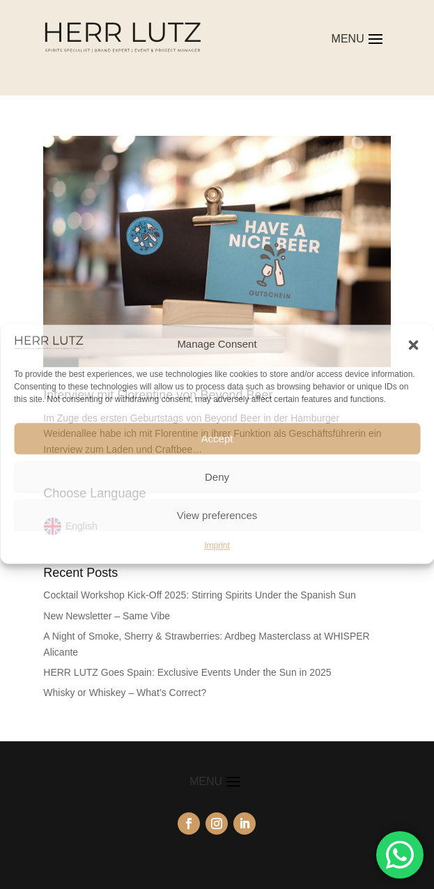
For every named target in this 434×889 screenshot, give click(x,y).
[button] (413, 345)
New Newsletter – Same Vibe (106, 615)
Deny (217, 477)
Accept (217, 439)
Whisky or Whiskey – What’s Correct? (124, 692)
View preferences (217, 515)
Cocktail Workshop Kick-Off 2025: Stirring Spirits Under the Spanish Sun (199, 595)
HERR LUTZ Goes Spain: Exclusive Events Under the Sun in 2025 (187, 672)
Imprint (217, 545)
